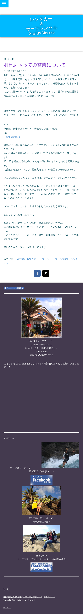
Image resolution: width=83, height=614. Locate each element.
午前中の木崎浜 (12, 137)
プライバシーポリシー (32, 596)
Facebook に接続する (13, 288)
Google (26, 363)
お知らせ (31, 259)
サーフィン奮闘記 (59, 259)
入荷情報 (20, 259)
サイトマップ (49, 596)
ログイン (7, 607)
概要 (5, 596)
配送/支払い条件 (15, 596)
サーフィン (43, 259)
